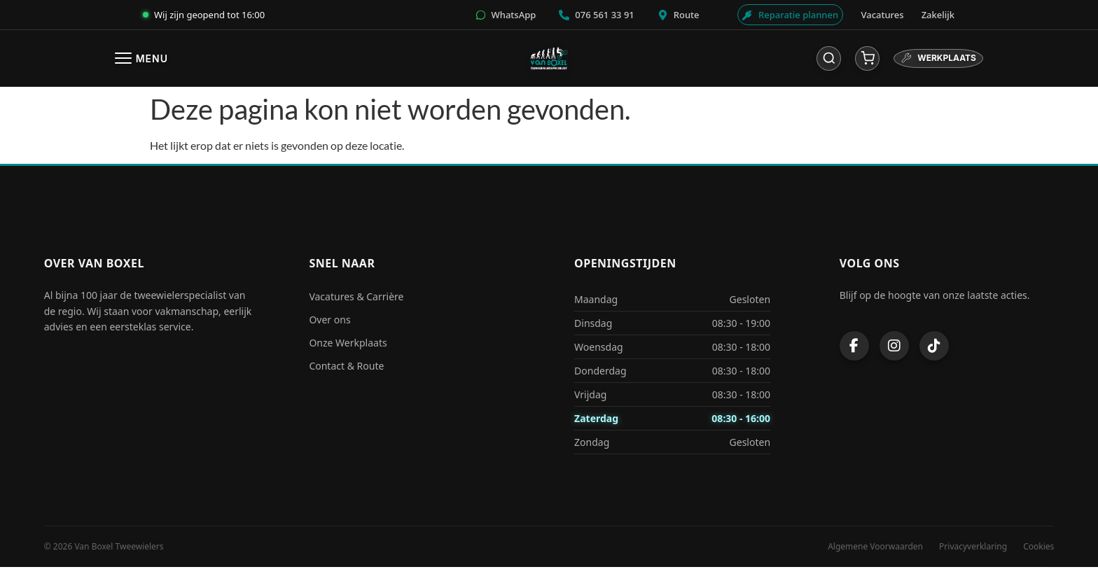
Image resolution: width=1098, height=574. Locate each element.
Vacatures (882, 14)
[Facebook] (854, 352)
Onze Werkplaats (348, 349)
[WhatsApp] (511, 14)
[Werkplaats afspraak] (786, 15)
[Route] (674, 14)
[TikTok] (934, 352)
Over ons (329, 326)
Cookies (1038, 553)
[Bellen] (597, 14)
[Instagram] (894, 352)
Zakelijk (938, 14)
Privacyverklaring (973, 553)
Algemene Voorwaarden (875, 553)
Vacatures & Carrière (356, 303)
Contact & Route (346, 372)
